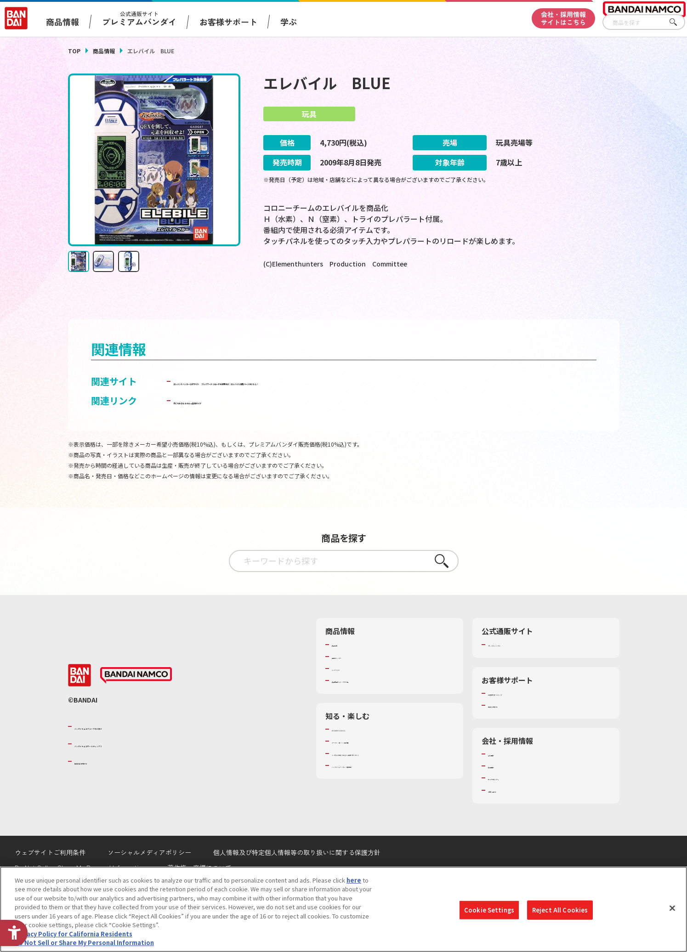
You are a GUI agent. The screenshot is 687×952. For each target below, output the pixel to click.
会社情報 (500, 779)
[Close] (672, 908)
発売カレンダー (353, 681)
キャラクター (349, 693)
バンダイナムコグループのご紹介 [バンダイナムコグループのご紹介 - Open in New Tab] (129, 751)
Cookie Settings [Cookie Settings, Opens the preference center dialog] (489, 910)
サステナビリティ (511, 803)
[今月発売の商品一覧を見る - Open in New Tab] (533, 302)
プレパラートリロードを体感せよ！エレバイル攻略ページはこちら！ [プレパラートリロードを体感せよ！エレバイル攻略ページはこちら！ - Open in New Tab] (446, 406)
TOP (74, 51)
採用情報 (500, 791)
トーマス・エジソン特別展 (367, 766)
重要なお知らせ (509, 730)
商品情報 (104, 51)
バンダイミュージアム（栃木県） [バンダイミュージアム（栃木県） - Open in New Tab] (376, 790)
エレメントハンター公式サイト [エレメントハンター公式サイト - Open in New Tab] (237, 406)
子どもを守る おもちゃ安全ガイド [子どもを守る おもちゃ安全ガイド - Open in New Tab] (243, 425)
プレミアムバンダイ (515, 669)
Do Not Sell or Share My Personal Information (84, 942)
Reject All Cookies (560, 910)
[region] (343, 909)
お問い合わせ (506, 815)
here (353, 880)
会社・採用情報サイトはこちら (563, 18)
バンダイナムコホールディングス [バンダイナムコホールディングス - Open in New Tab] (129, 769)
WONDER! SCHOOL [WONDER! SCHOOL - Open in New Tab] (357, 754)
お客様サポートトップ (518, 718)
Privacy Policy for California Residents (73, 933)
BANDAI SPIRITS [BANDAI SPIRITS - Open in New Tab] (102, 786)
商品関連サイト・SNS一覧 (367, 705)
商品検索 (344, 669)
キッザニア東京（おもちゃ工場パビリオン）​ (391, 778)
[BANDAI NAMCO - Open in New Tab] (136, 700)
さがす (678, 22)
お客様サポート (228, 21)
